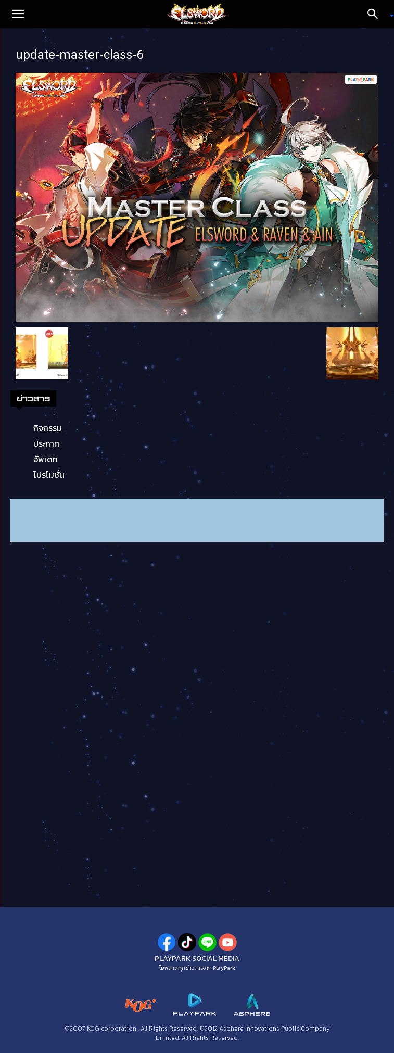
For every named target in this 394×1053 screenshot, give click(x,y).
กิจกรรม (47, 428)
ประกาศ (46, 443)
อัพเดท (45, 459)
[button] (17, 14)
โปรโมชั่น (49, 474)
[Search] (376, 14)
